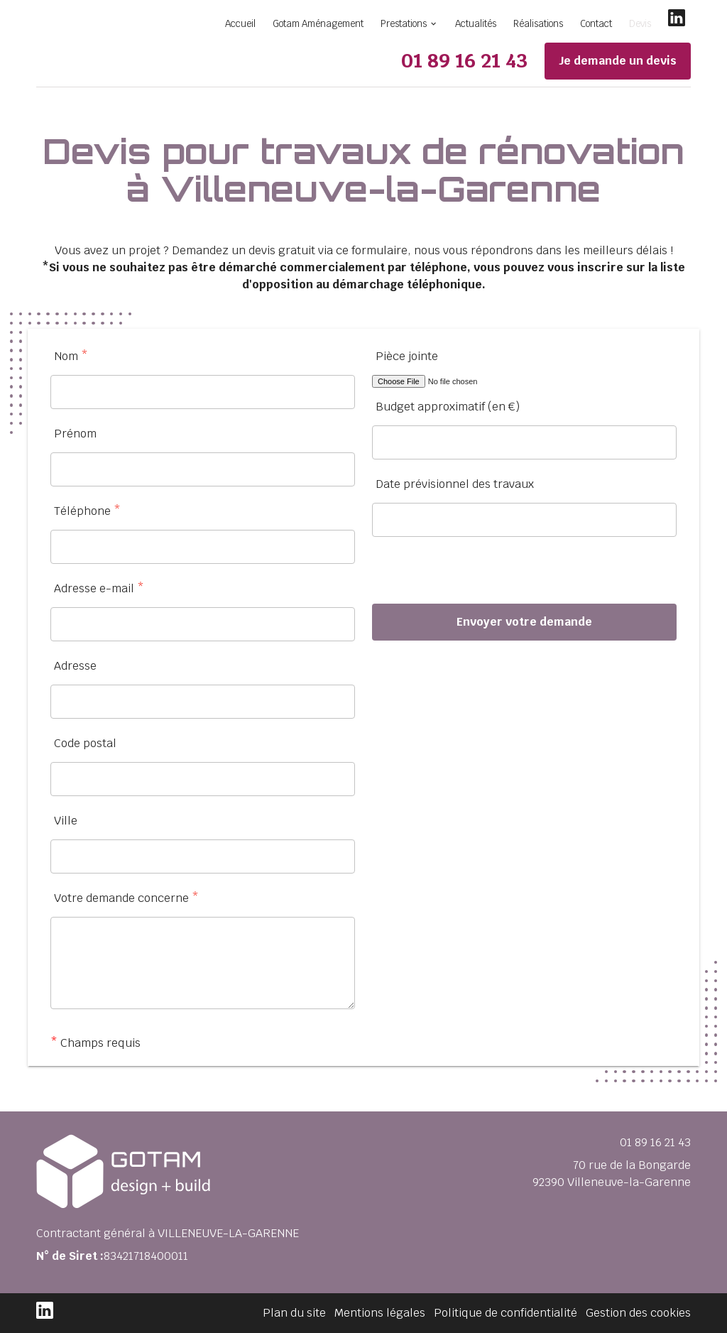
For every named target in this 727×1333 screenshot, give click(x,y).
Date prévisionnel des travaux (455, 484)
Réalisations (538, 24)
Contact (596, 24)
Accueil (240, 24)
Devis (640, 24)
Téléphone (87, 511)
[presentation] (480, 576)
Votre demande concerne (126, 898)
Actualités (475, 24)
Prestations (404, 24)
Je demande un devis (618, 60)
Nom (71, 356)
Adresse (75, 665)
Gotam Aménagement (318, 24)
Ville (65, 820)
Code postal (85, 743)
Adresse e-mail (99, 588)
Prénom (75, 433)
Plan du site (294, 1312)
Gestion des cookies (638, 1312)
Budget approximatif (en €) (448, 406)
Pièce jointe (407, 356)
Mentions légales (379, 1312)
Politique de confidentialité (505, 1312)
